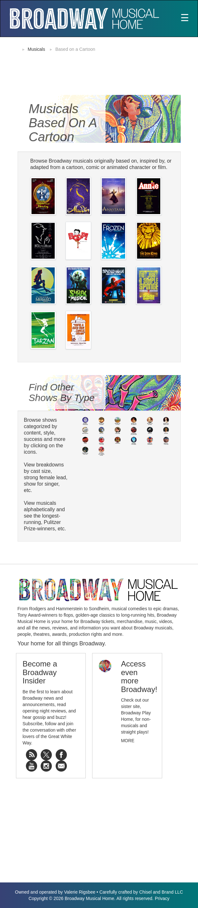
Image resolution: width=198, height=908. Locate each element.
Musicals (36, 49)
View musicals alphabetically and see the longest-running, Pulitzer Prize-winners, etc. (45, 515)
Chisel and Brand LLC (161, 892)
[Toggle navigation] (184, 18)
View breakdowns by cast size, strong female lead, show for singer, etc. (45, 477)
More (127, 740)
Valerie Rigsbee (79, 892)
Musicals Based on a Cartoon (63, 123)
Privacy (162, 898)
